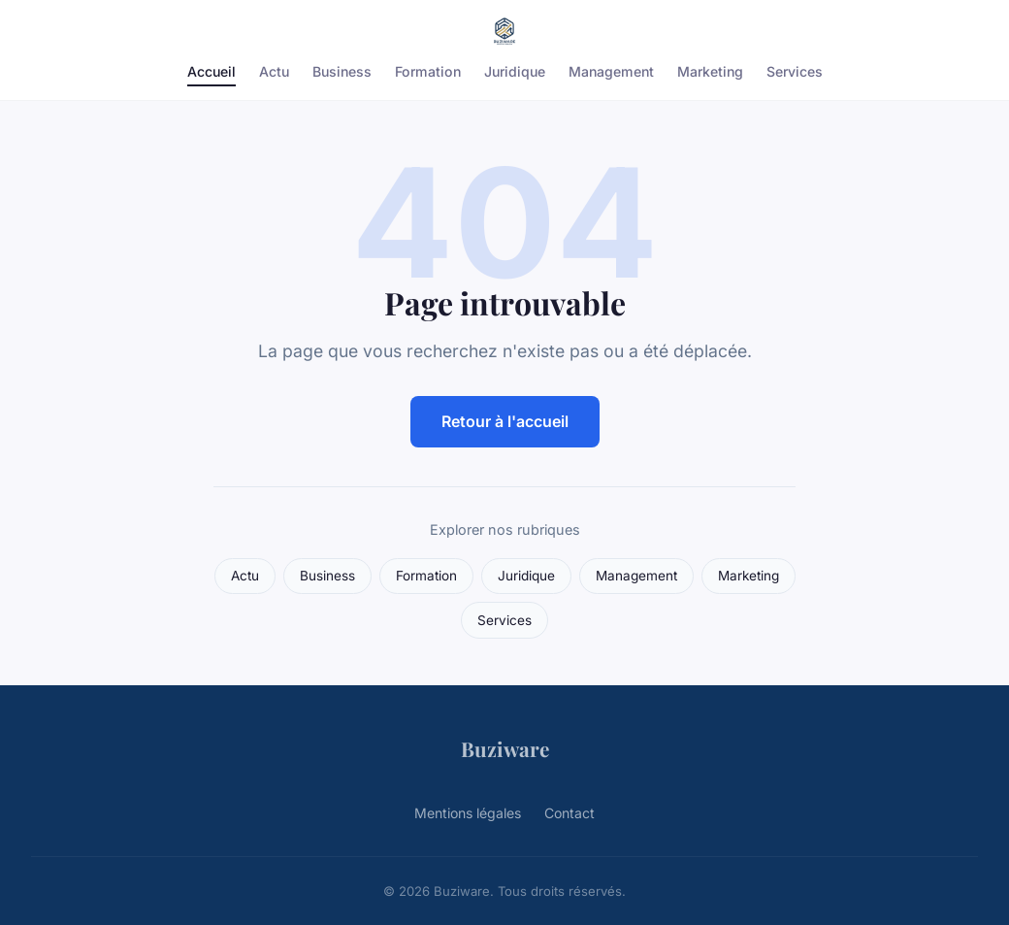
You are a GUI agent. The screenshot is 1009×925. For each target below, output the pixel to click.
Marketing (710, 71)
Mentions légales (467, 813)
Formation (428, 71)
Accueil (211, 71)
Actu (274, 71)
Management (611, 71)
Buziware (505, 748)
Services (794, 71)
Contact (569, 813)
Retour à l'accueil (505, 421)
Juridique (514, 71)
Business (342, 71)
